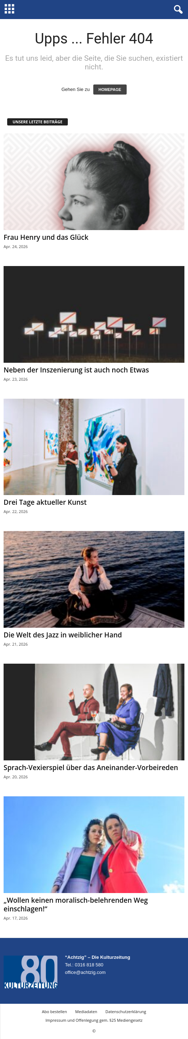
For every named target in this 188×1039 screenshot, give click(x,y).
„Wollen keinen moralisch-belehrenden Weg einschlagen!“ (76, 905)
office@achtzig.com (85, 972)
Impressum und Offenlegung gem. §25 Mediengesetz (94, 1020)
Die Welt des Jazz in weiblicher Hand (63, 635)
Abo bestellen (54, 1011)
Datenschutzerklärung (125, 1011)
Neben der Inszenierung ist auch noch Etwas (76, 370)
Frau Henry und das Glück (46, 237)
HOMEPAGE (110, 89)
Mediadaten (86, 1011)
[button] (177, 10)
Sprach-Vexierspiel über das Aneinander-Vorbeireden (91, 767)
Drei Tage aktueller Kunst (45, 502)
